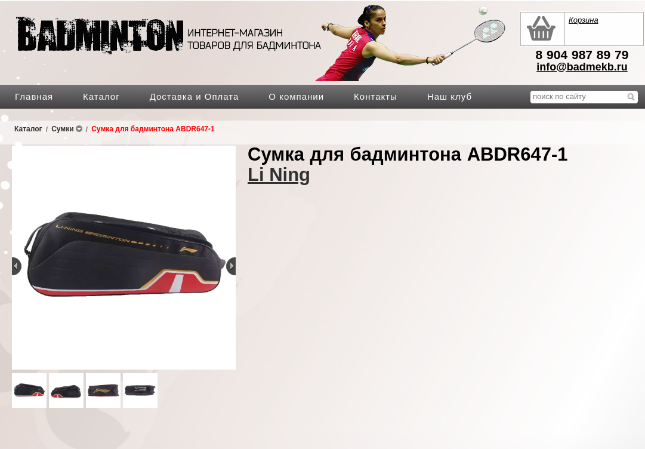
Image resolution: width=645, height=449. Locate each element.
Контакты (375, 96)
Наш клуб (449, 96)
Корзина (583, 20)
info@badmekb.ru (582, 67)
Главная (34, 96)
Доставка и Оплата (194, 96)
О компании (296, 96)
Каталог (101, 96)
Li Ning (279, 174)
